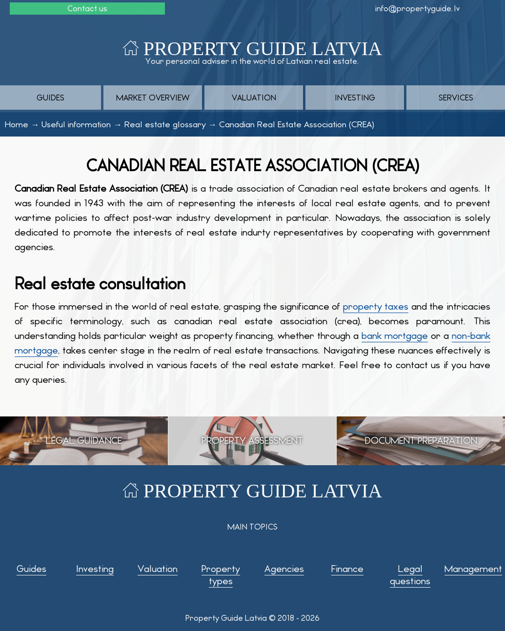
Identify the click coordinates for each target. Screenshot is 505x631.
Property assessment (252, 440)
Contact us (87, 8)
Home (16, 124)
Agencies (284, 569)
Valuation (254, 98)
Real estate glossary (165, 124)
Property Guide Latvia (262, 48)
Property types (221, 575)
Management (473, 569)
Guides (50, 98)
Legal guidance (84, 440)
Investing (355, 98)
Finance (347, 569)
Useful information (76, 124)
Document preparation (421, 440)
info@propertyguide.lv (417, 8)
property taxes (376, 306)
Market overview (152, 98)
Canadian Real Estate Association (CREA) (296, 124)
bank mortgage (395, 336)
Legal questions (410, 575)
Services (456, 98)
